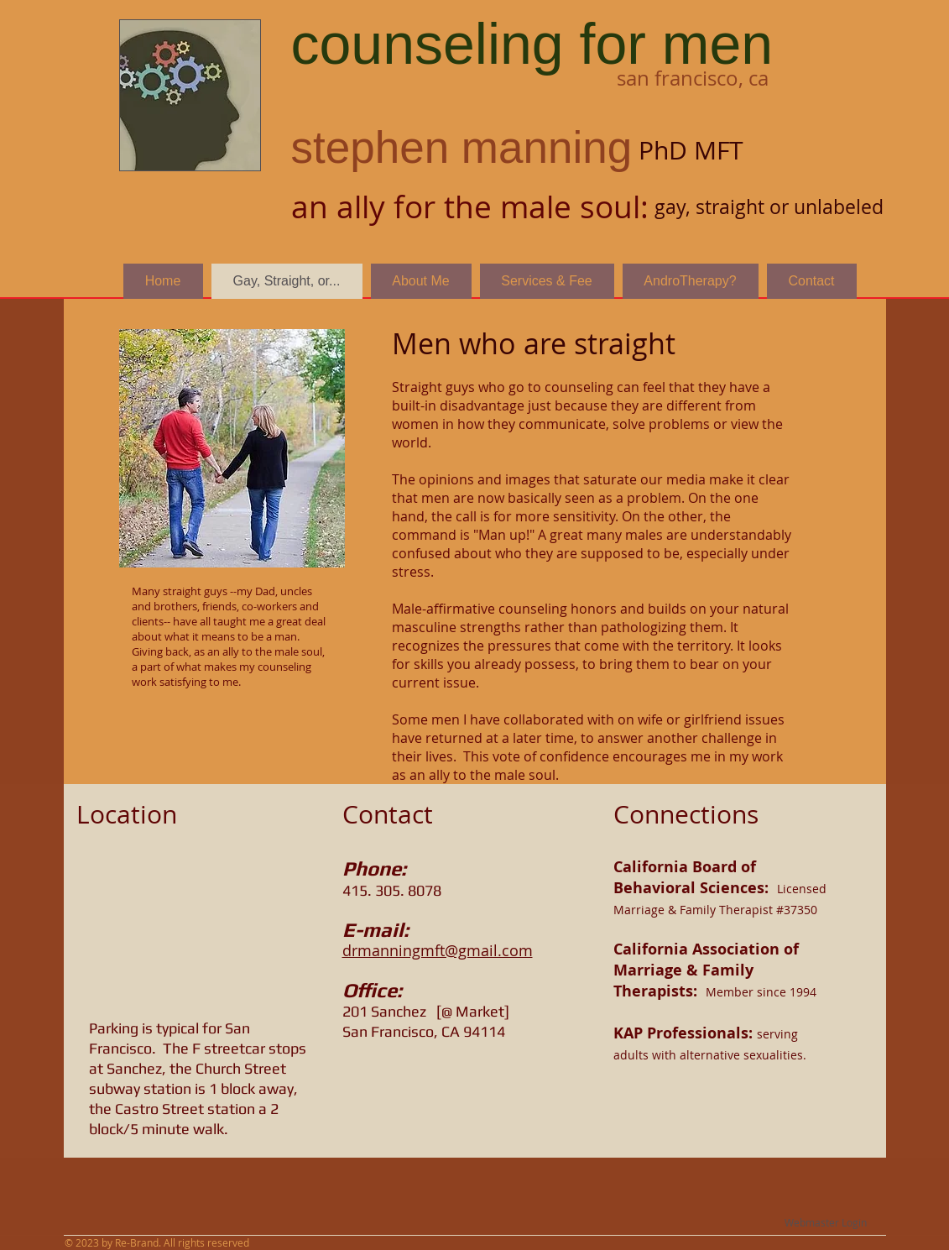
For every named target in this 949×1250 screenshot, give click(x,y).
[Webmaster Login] (826, 1222)
